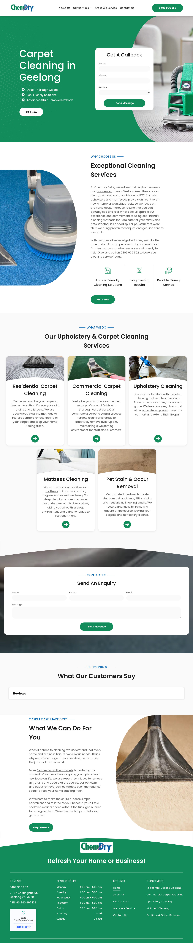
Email (129, 592)
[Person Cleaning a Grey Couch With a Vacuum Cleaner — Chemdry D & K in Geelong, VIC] (158, 369)
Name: (102, 63)
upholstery (98, 199)
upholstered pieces (155, 410)
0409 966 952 (130, 252)
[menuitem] (64, 8)
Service (102, 87)
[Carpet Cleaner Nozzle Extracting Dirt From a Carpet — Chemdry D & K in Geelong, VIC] (154, 773)
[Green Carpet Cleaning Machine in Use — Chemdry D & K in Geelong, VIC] (160, 79)
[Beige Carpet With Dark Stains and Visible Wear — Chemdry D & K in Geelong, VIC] (127, 462)
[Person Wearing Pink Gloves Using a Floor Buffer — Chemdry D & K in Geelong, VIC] (96, 369)
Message (17, 604)
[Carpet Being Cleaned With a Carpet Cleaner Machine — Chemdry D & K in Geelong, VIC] (35, 369)
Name (15, 592)
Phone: (102, 75)
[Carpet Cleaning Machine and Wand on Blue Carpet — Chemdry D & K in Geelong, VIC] (38, 227)
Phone (72, 592)
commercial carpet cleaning (90, 413)
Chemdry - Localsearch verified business (23, 920)
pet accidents (125, 498)
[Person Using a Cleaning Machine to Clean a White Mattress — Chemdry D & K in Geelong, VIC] (66, 462)
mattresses (119, 199)
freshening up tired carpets (55, 770)
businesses (104, 191)
